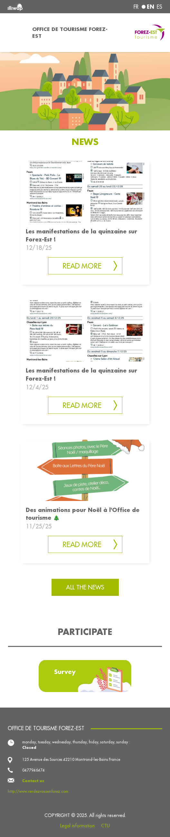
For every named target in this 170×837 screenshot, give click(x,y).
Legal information (77, 826)
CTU (105, 826)
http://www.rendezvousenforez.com (38, 791)
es (159, 7)
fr (136, 7)
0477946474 (33, 770)
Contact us (33, 780)
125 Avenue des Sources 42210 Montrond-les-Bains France (71, 759)
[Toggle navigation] (14, 32)
